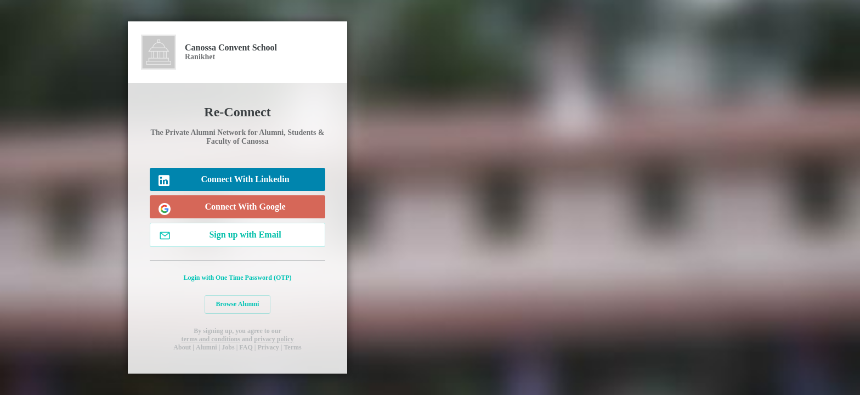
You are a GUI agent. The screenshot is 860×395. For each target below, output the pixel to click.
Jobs (228, 347)
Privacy (268, 347)
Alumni (206, 347)
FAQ (245, 347)
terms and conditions (210, 339)
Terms (292, 347)
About (182, 347)
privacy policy (273, 339)
